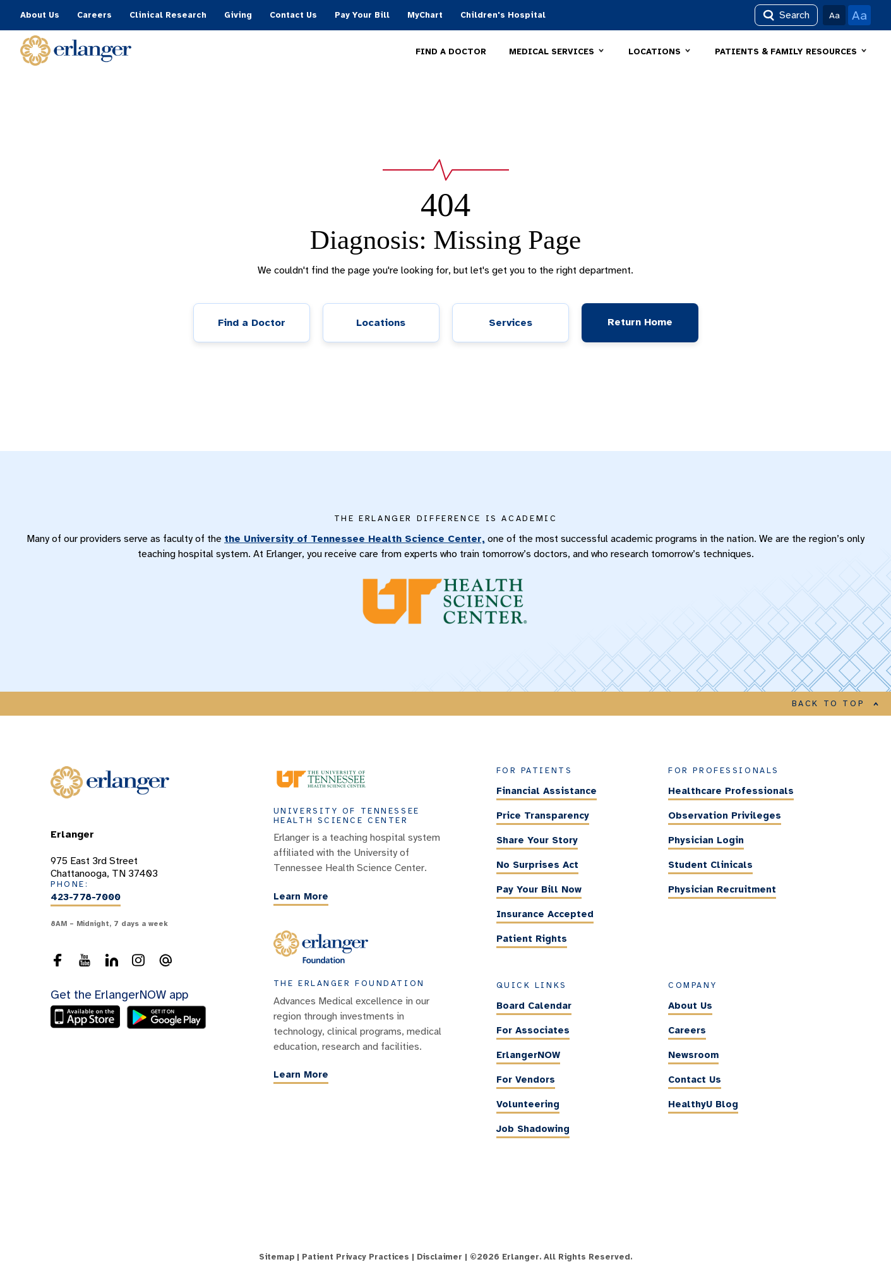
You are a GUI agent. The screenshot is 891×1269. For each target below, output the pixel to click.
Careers (94, 15)
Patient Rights (531, 939)
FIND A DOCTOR (451, 52)
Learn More (300, 896)
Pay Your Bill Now (539, 890)
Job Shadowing (533, 1128)
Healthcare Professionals (731, 791)
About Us (39, 15)
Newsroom (693, 1055)
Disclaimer (439, 1257)
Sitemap (276, 1257)
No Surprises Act (537, 865)
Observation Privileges (724, 816)
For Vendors (525, 1079)
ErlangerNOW (528, 1055)
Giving (238, 15)
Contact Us (293, 15)
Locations (380, 322)
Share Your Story (537, 840)
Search (786, 15)
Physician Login (706, 840)
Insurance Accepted (545, 914)
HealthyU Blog (703, 1104)
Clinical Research (167, 15)
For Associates (533, 1030)
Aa (834, 15)
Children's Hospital (503, 15)
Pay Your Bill (362, 15)
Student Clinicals (710, 865)
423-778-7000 (86, 897)
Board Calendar (533, 1005)
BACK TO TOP (835, 704)
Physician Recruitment (722, 890)
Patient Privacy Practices (355, 1257)
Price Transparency (542, 816)
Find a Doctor (251, 322)
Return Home (640, 322)
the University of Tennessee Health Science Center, (354, 538)
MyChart (425, 15)
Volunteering (527, 1104)
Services (510, 322)
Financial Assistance (546, 791)
